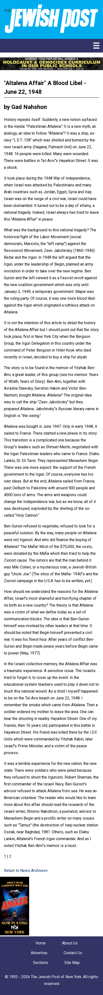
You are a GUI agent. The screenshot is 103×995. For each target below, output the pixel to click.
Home (40, 943)
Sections (40, 962)
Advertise (39, 953)
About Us (69, 943)
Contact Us (73, 953)
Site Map (72, 962)
